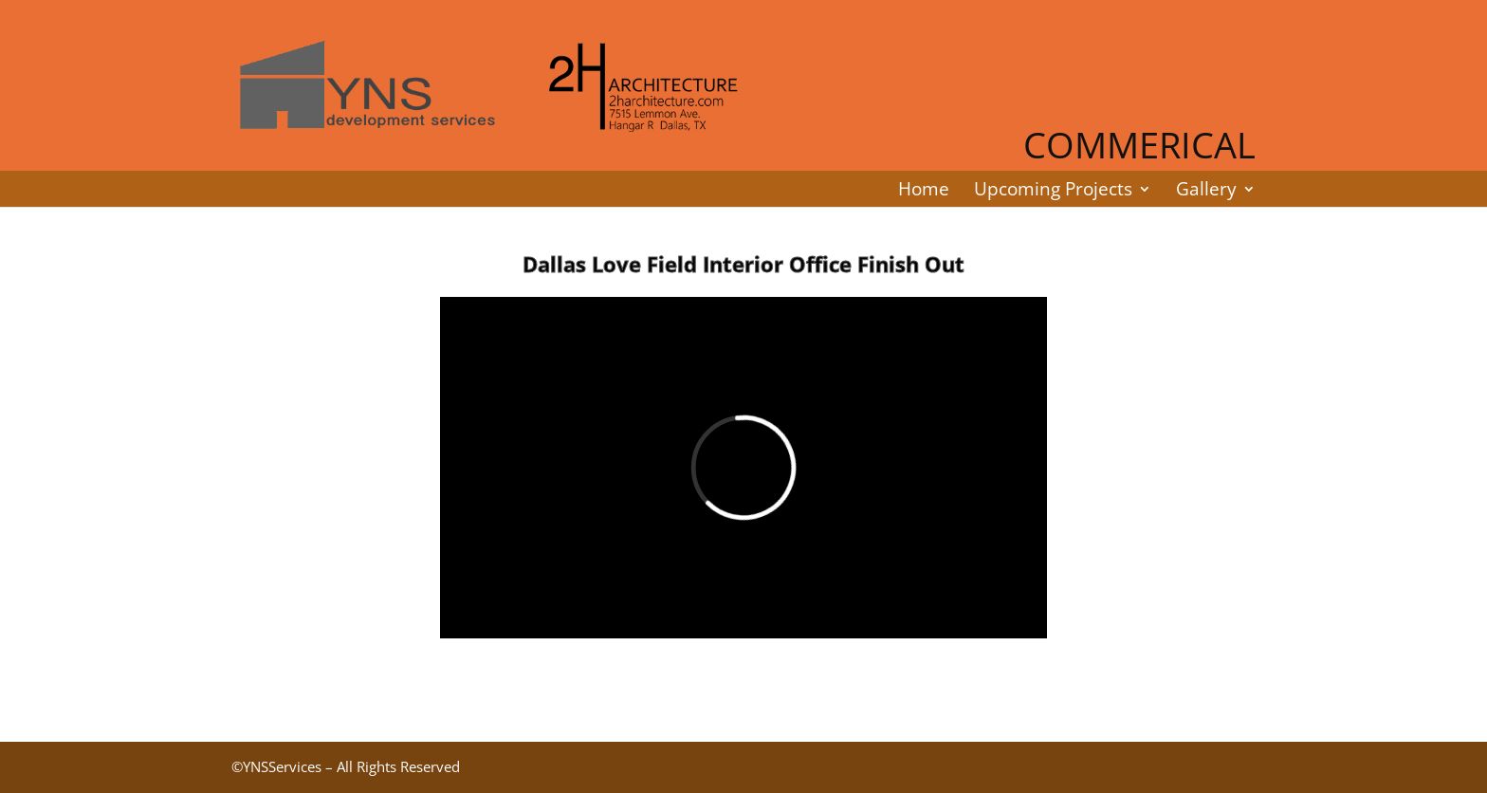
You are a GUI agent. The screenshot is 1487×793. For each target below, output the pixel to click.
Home (923, 188)
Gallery (1206, 188)
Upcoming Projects (1053, 188)
